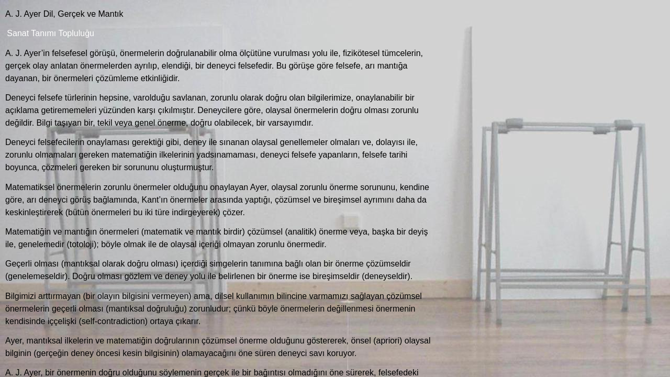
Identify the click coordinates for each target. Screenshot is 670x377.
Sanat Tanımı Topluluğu (50, 33)
